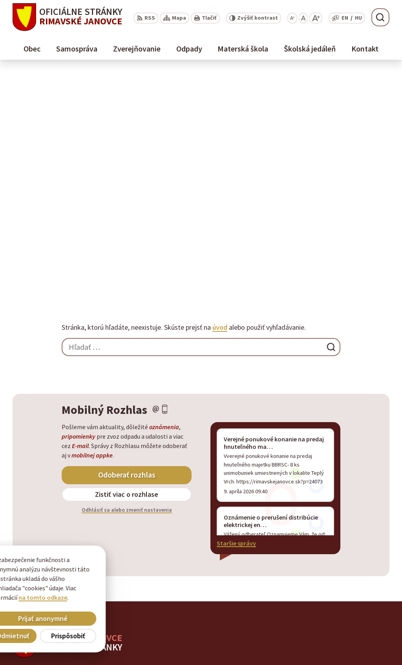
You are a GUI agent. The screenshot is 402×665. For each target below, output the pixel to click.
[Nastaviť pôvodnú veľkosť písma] (303, 18)
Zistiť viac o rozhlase (126, 269)
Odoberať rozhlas (126, 250)
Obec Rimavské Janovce (90, 450)
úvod (219, 102)
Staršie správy (236, 319)
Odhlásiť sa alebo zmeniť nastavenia (127, 285)
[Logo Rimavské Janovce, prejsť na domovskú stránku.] (67, 17)
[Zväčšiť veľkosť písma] (315, 18)
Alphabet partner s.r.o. (115, 443)
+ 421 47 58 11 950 (339, 619)
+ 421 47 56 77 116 (339, 629)
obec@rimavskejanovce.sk (352, 638)
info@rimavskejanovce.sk (351, 648)
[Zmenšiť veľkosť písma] (292, 18)
